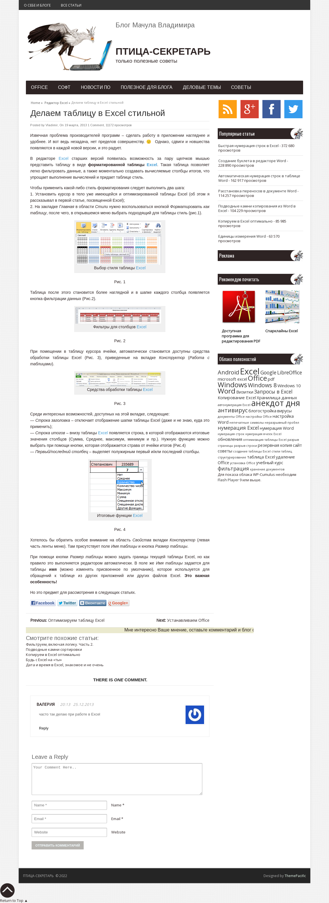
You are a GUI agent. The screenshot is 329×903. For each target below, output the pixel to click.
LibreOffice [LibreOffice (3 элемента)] (289, 372)
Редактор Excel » (57, 102)
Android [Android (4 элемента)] (228, 372)
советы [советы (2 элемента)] (225, 451)
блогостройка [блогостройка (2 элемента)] (262, 410)
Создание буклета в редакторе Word (252, 160)
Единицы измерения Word (242, 236)
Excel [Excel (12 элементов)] (250, 371)
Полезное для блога (146, 87)
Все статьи (71, 5)
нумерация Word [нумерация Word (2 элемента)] (277, 428)
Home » (37, 102)
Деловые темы (202, 87)
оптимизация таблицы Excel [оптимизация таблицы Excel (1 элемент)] (265, 440)
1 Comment (96, 125)
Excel (63, 158)
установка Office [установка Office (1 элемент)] (242, 463)
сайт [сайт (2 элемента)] (297, 445)
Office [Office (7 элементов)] (257, 378)
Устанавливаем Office (182, 620)
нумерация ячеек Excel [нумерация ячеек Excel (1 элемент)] (263, 434)
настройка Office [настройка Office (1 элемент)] (259, 417)
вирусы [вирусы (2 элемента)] (284, 410)
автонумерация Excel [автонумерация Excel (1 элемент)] (234, 405)
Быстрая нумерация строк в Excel (248, 145)
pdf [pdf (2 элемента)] (271, 379)
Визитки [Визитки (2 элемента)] (244, 392)
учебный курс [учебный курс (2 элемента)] (269, 462)
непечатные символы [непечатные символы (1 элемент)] (246, 423)
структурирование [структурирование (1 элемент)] (232, 457)
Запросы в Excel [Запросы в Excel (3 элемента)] (273, 391)
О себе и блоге (37, 5)
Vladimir (52, 125)
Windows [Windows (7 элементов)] (232, 384)
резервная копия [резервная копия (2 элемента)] (275, 445)
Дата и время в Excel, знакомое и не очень (65, 664)
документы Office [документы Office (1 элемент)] (231, 417)
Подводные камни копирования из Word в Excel (257, 208)
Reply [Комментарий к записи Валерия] (43, 728)
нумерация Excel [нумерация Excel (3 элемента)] (238, 427)
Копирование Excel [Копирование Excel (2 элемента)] (237, 397)
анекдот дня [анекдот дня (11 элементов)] (275, 402)
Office (39, 87)
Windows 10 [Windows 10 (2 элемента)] (289, 385)
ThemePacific (295, 875)
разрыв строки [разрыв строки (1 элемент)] (245, 446)
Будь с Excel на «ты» (44, 659)
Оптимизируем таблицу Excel (67, 620)
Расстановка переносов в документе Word (257, 190)
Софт (64, 87)
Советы (241, 87)
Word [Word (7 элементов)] (226, 391)
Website (118, 832)
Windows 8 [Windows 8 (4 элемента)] (262, 385)
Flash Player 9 (230, 479)
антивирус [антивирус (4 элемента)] (233, 410)
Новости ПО (95, 87)
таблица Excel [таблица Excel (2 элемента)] (261, 457)
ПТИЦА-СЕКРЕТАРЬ (163, 51)
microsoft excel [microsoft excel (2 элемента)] (232, 379)
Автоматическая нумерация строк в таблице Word (259, 178)
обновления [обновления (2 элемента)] (230, 439)
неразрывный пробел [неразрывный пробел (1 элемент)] (282, 423)
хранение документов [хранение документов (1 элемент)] (267, 469)
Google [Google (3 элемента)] (268, 372)
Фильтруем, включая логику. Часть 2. (59, 644)
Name (116, 805)
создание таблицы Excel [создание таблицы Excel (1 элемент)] (252, 451)
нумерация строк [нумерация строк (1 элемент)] (231, 434)
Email (115, 818)
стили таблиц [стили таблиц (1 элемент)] (282, 451)
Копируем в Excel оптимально (53, 654)
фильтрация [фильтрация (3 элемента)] (233, 468)
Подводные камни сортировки (54, 649)
